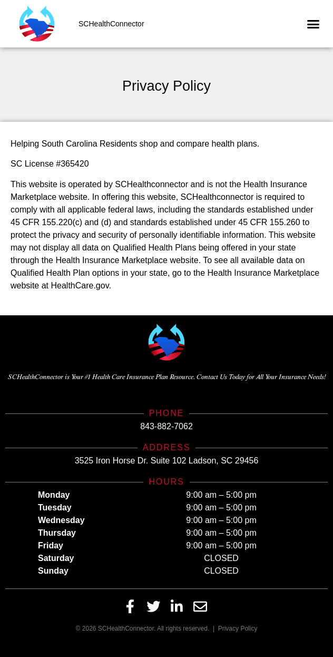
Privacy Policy (238, 628)
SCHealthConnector (111, 24)
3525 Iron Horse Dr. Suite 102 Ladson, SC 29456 (167, 460)
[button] (313, 24)
